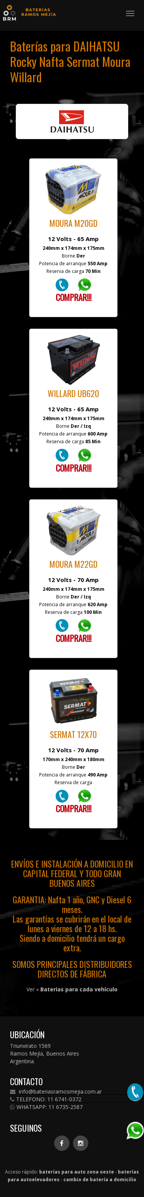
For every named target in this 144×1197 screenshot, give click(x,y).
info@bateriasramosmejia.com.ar (56, 1091)
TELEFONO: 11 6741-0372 (45, 1099)
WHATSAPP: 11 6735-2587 (46, 1107)
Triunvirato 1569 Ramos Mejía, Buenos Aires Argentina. (44, 1053)
